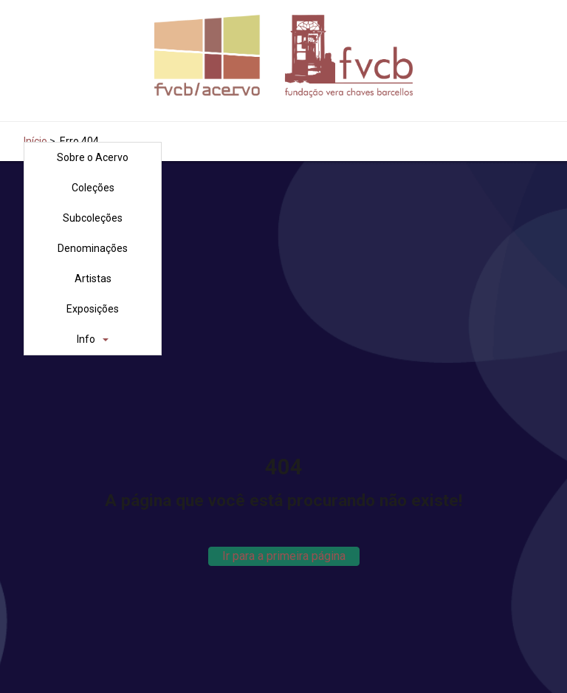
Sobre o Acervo (92, 157)
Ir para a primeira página (284, 556)
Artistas (93, 278)
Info (86, 339)
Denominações (93, 248)
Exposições (92, 309)
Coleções (93, 188)
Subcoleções (93, 218)
